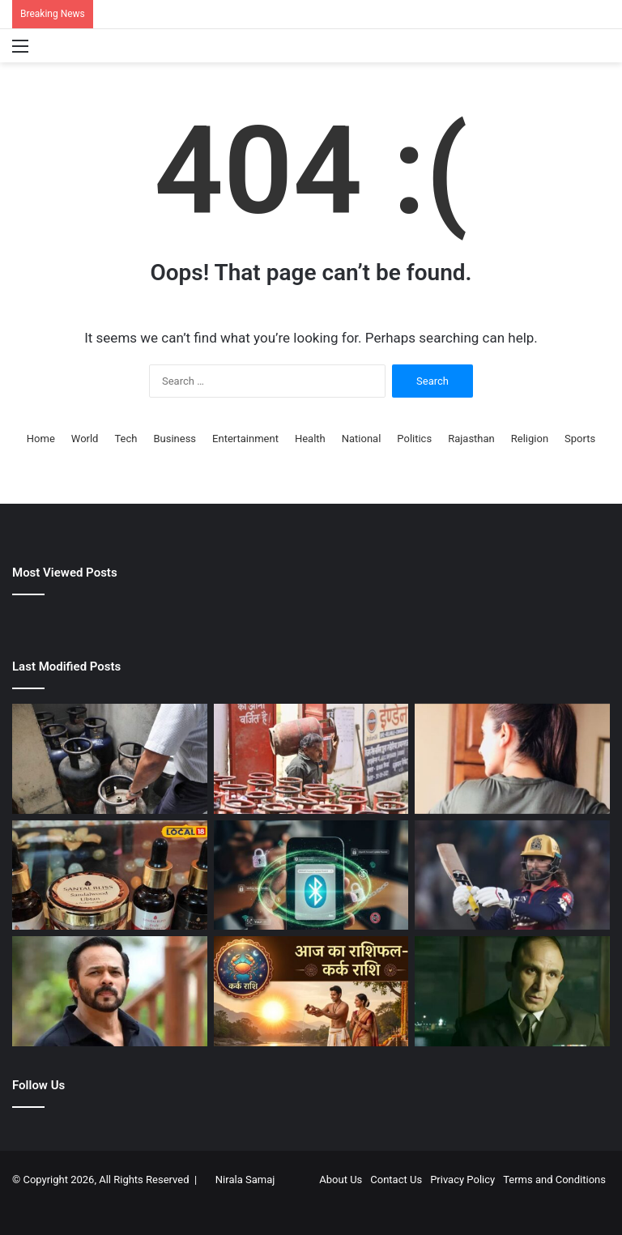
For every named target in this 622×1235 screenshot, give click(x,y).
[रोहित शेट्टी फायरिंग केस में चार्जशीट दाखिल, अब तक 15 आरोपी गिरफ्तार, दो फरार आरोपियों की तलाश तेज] (109, 991)
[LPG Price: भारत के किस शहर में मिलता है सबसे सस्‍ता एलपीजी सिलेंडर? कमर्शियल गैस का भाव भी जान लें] (311, 759)
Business (174, 438)
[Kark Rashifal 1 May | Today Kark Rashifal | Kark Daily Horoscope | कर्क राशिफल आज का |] (311, 991)
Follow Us (38, 1085)
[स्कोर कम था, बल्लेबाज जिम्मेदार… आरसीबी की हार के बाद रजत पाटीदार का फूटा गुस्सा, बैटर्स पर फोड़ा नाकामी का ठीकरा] (512, 875)
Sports (579, 438)
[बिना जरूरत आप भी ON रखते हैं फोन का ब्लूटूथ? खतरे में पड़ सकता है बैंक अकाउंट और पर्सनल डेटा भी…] (311, 875)
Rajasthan (471, 438)
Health (310, 438)
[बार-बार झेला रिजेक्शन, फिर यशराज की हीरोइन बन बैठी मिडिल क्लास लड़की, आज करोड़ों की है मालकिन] (512, 759)
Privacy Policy (462, 1179)
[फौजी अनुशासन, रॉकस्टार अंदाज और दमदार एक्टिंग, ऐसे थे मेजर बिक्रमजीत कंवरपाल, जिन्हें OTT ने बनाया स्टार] (512, 991)
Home (41, 438)
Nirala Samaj (245, 1179)
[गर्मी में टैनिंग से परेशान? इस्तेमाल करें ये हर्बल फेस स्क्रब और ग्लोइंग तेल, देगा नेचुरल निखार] (109, 875)
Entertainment (245, 438)
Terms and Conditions (554, 1179)
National (361, 438)
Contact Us (396, 1179)
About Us (340, 1179)
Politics (414, 438)
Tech (125, 438)
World (85, 438)
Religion (529, 438)
